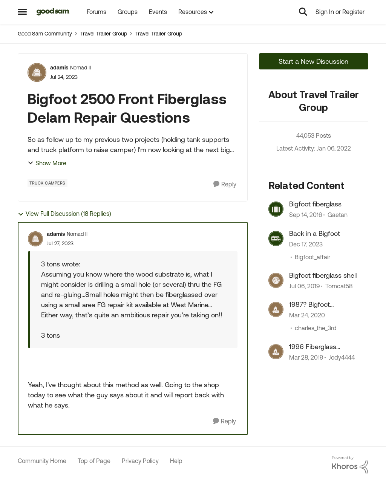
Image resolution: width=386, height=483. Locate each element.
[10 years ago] (305, 215)
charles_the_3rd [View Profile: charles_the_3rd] (316, 328)
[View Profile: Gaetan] (275, 209)
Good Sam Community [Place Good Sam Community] (45, 34)
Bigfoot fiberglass (315, 204)
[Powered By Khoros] (350, 465)
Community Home (42, 460)
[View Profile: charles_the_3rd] (275, 309)
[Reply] (225, 184)
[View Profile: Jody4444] (275, 351)
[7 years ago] (307, 315)
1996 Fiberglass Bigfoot (312, 347)
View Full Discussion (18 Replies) (64, 213)
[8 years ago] (304, 286)
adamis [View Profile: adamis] (59, 68)
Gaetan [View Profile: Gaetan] (338, 215)
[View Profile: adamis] (37, 72)
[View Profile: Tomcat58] (275, 280)
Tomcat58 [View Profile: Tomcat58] (338, 286)
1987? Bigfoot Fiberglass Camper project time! (317, 304)
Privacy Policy (140, 460)
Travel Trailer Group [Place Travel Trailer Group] (103, 34)
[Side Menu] (22, 11)
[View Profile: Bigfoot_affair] (275, 238)
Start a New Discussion (313, 61)
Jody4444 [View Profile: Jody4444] (342, 357)
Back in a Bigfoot (314, 233)
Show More (47, 163)
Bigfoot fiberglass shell (323, 275)
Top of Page (94, 460)
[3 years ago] (306, 244)
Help (176, 460)
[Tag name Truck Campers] (47, 183)
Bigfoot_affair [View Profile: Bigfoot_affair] (312, 257)
